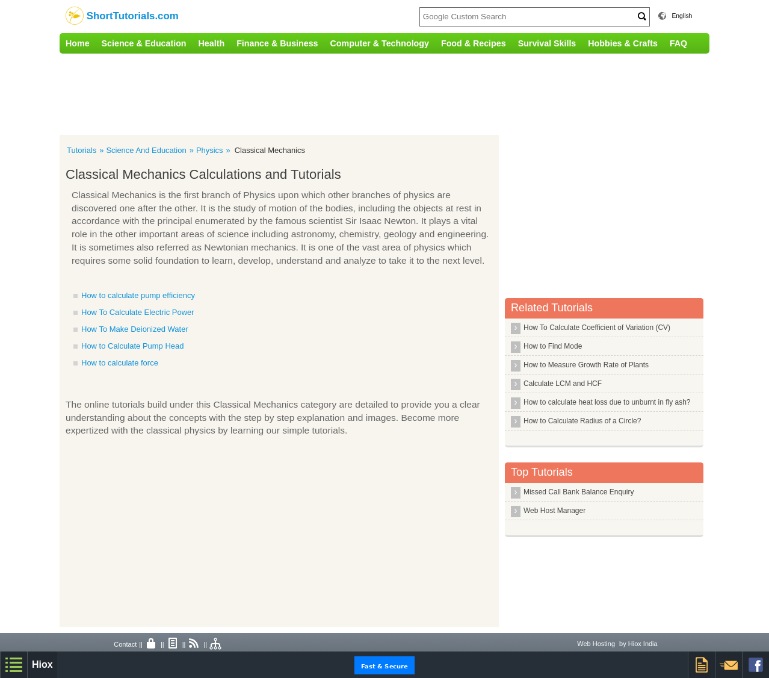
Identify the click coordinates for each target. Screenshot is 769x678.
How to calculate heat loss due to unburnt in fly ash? (607, 402)
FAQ (678, 43)
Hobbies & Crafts (623, 43)
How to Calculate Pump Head (132, 345)
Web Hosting (596, 643)
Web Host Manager (554, 510)
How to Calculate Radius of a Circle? (582, 421)
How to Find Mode (552, 346)
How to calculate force (119, 362)
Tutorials (81, 150)
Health (212, 43)
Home (78, 43)
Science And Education (146, 150)
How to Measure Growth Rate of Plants (586, 365)
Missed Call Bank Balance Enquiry (578, 492)
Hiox (42, 664)
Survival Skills (547, 43)
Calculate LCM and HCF (562, 383)
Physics (209, 150)
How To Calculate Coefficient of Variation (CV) (596, 327)
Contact (125, 644)
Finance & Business (277, 43)
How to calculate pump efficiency (138, 295)
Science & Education (144, 43)
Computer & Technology (379, 43)
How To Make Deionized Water (134, 329)
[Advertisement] (309, 93)
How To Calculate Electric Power (137, 312)
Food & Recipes (473, 43)
